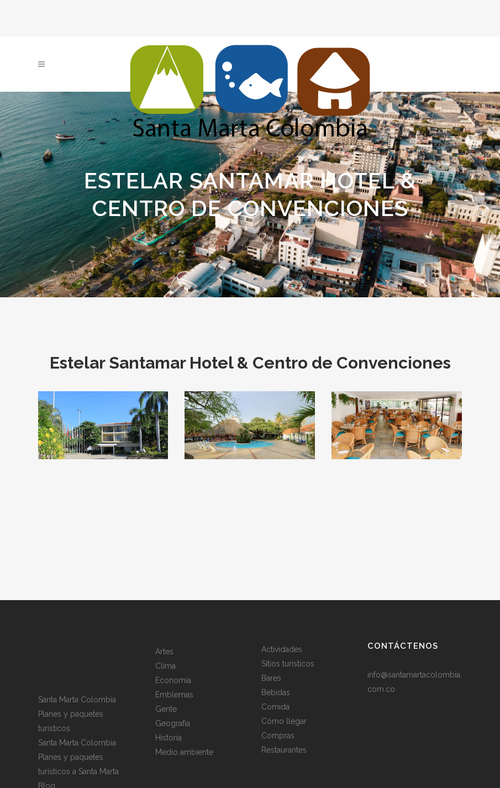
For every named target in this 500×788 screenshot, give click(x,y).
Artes (164, 651)
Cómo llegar (284, 721)
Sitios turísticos (287, 663)
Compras (277, 735)
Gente (166, 709)
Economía (173, 680)
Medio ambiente (184, 752)
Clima (165, 665)
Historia (168, 737)
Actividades (281, 649)
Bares (271, 678)
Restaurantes (284, 749)
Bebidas (275, 692)
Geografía (172, 723)
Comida (275, 706)
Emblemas (174, 694)
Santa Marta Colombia (77, 699)
